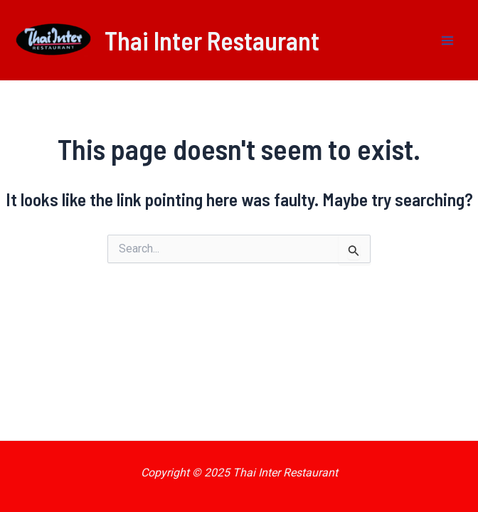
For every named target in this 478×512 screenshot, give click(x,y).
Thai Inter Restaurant (212, 40)
